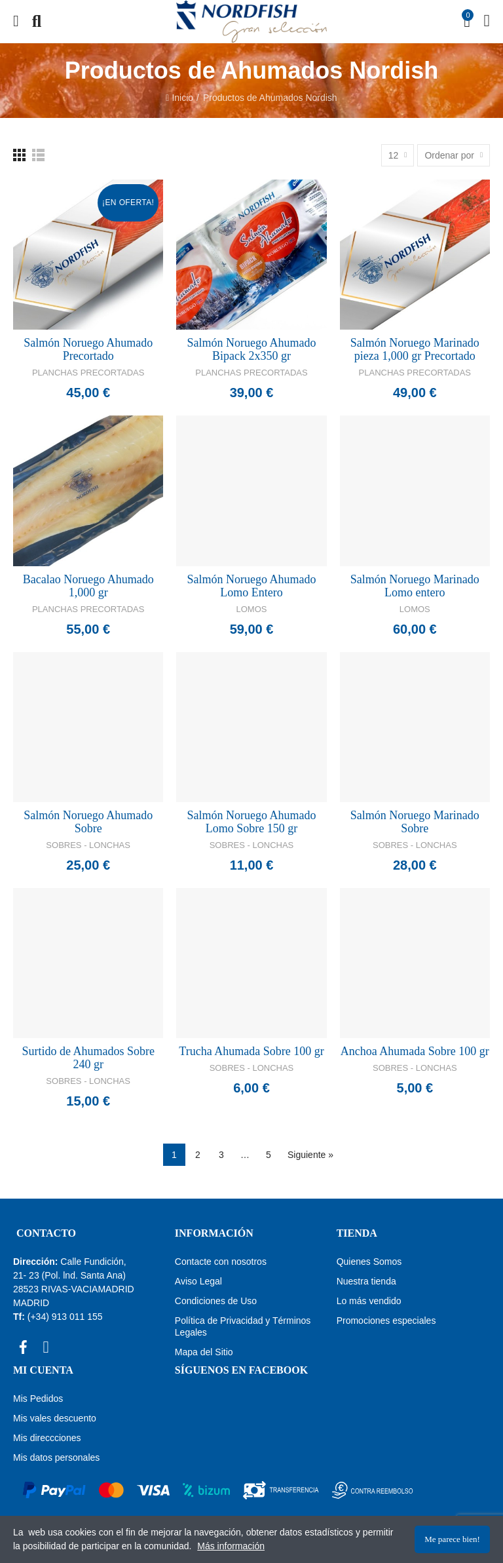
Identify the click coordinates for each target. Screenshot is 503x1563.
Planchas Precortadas (88, 372)
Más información (231, 1546)
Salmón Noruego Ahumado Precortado (88, 349)
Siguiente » (310, 1154)
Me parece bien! (451, 1539)
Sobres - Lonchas (88, 845)
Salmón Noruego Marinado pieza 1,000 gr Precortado (414, 349)
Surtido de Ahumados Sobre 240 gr (88, 1058)
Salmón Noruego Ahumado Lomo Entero (251, 586)
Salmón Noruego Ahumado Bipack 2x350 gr (251, 349)
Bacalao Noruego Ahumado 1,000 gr (88, 586)
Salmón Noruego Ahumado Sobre (88, 822)
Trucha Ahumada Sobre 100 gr (251, 1051)
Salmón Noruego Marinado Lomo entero (414, 586)
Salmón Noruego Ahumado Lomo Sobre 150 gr (251, 822)
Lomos (251, 609)
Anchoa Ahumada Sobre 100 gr (415, 1051)
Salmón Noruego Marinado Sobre (414, 822)
